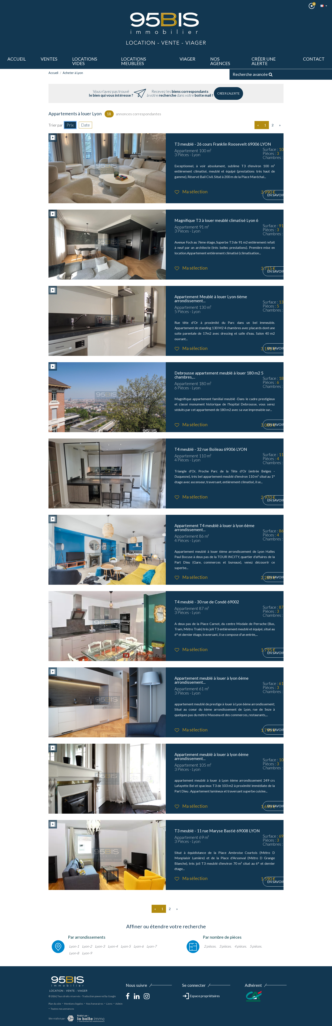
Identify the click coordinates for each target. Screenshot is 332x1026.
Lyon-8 (74, 953)
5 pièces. (256, 946)
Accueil (16, 58)
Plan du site (54, 1003)
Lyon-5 (126, 946)
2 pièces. (210, 946)
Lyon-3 (100, 946)
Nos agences (220, 61)
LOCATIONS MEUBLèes (133, 61)
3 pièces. (225, 946)
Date (85, 125)
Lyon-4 (113, 946)
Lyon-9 (87, 953)
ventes (49, 58)
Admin (119, 1003)
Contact (314, 58)
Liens (109, 1003)
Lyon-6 (139, 946)
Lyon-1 (74, 946)
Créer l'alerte (228, 93)
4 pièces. (240, 946)
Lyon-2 (87, 946)
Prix (70, 125)
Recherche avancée (253, 74)
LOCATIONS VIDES (84, 61)
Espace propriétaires (201, 996)
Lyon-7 (151, 946)
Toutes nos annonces (62, 1008)
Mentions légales (73, 1003)
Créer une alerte (264, 61)
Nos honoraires (94, 1003)
